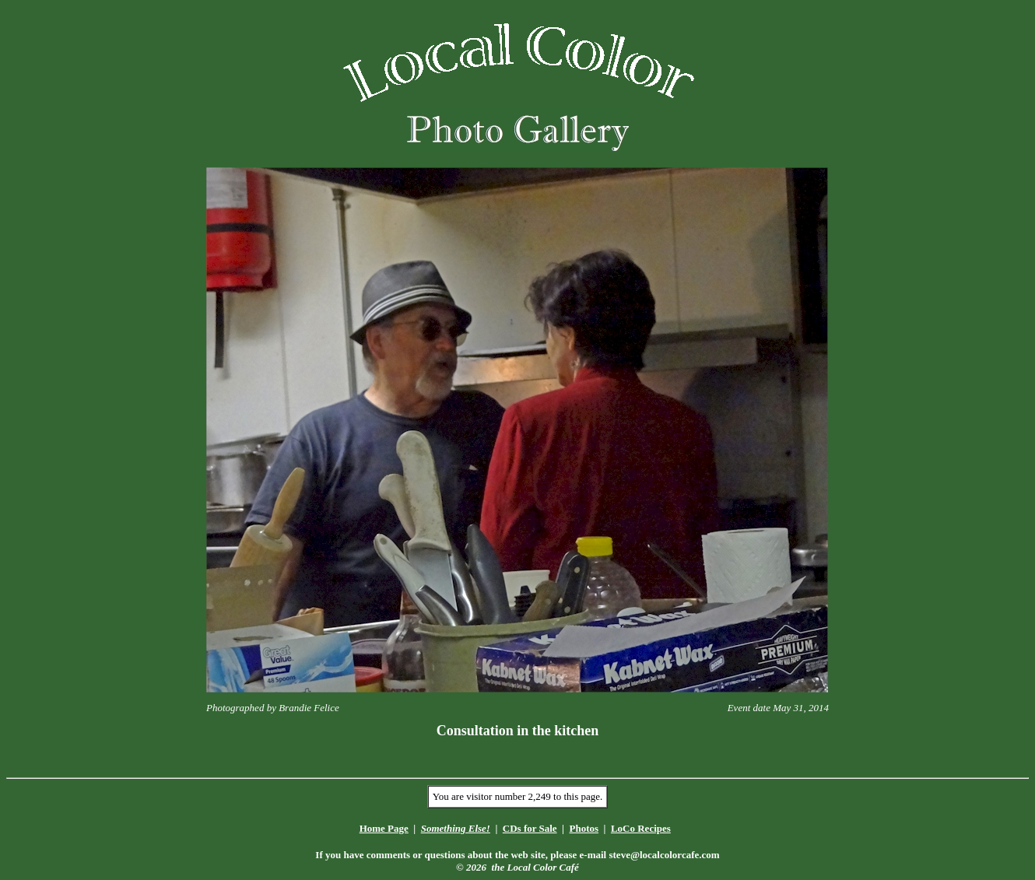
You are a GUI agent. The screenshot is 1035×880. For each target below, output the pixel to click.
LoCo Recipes (641, 828)
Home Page (384, 828)
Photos (583, 828)
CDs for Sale (530, 828)
